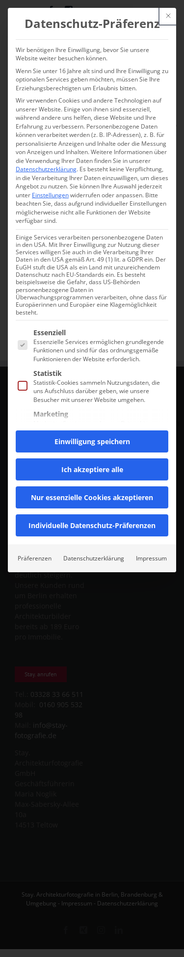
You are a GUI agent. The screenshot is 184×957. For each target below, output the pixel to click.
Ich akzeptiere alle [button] (92, 469)
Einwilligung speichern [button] (92, 441)
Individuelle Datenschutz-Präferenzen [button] (92, 525)
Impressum (151, 558)
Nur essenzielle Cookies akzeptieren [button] (92, 497)
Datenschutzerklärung (46, 169)
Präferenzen (35, 558)
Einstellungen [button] (50, 195)
